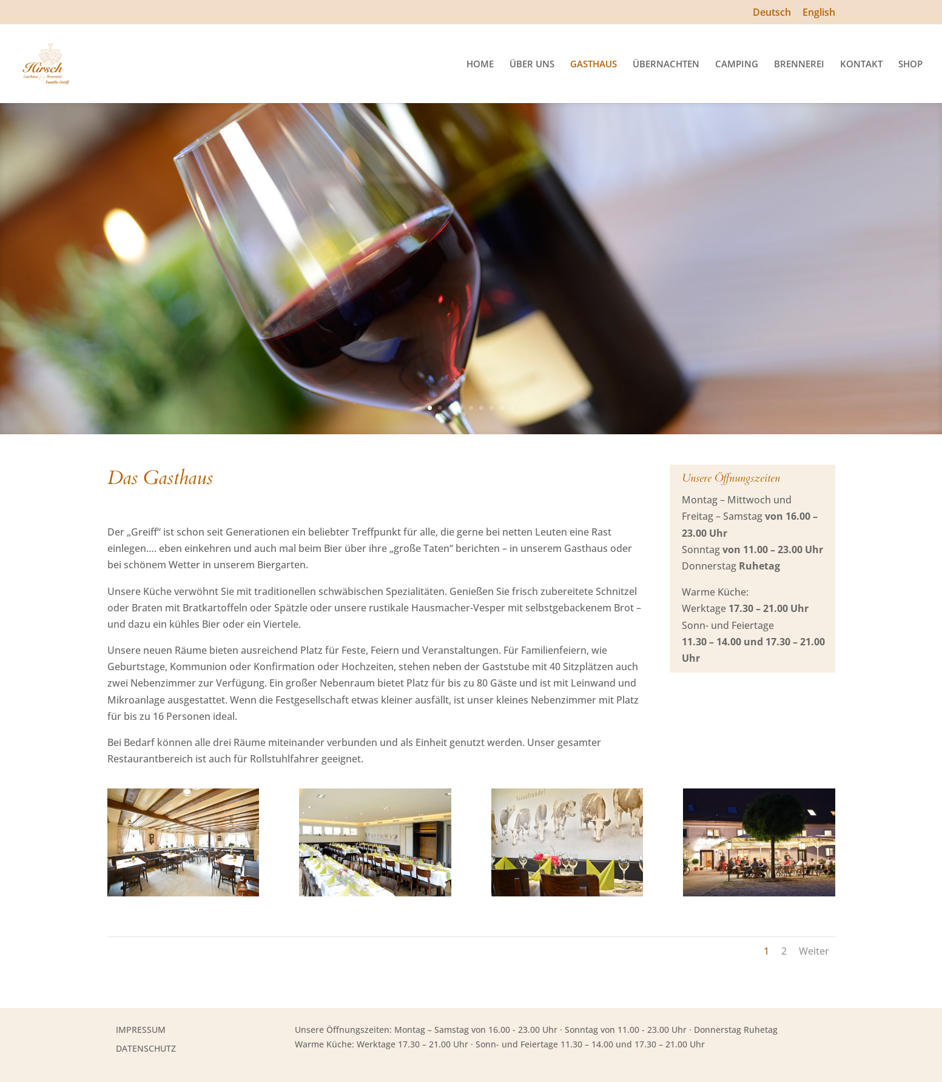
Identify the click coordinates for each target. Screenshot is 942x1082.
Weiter (814, 951)
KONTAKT (861, 64)
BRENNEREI (799, 64)
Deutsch (772, 13)
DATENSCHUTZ (146, 1048)
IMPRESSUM (141, 1029)
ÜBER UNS (532, 64)
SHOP (910, 64)
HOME (480, 64)
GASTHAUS (593, 64)
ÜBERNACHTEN (666, 64)
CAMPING (736, 64)
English (818, 13)
